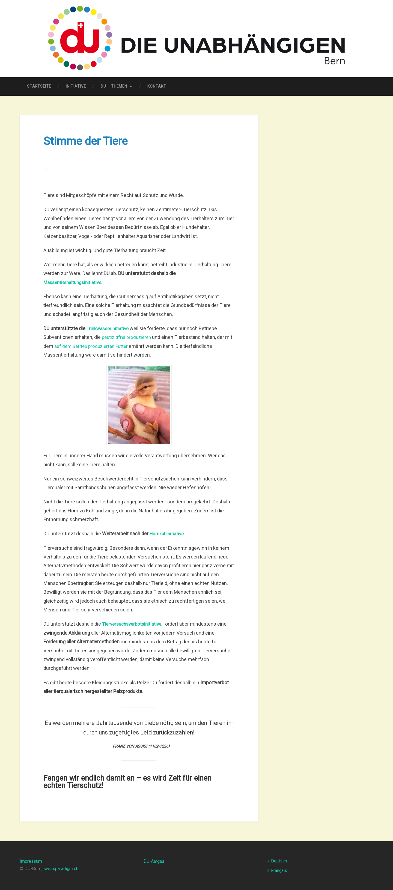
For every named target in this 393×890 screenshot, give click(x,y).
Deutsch (279, 861)
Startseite (39, 86)
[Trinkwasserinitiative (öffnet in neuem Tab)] (109, 328)
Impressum (31, 861)
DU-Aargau (155, 861)
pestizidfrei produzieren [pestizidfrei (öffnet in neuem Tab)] (128, 337)
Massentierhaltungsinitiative (74, 282)
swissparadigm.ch (62, 868)
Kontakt (156, 86)
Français (279, 870)
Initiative (76, 86)
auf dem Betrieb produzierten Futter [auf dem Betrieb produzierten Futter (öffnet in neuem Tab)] (101, 346)
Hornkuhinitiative (168, 534)
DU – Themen (114, 86)
